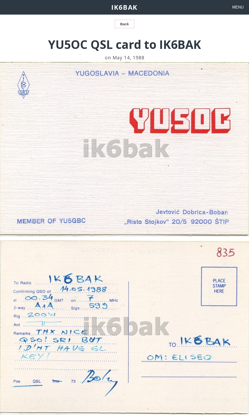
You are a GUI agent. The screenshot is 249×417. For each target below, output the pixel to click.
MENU (238, 7)
